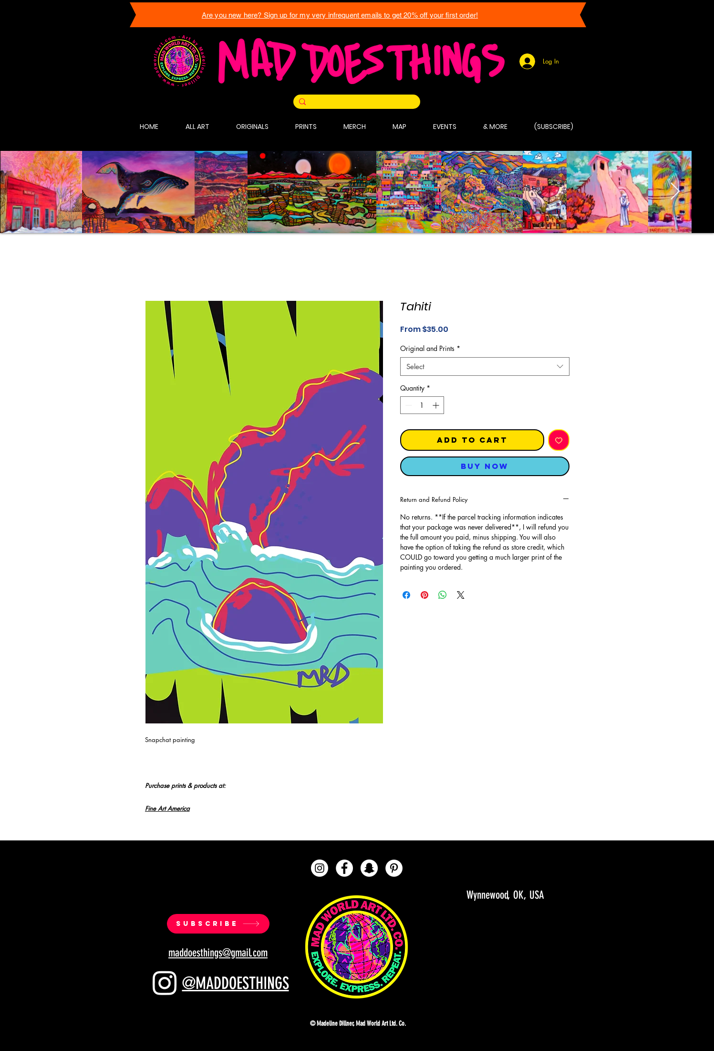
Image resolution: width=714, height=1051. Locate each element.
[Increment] (437, 405)
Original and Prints (430, 348)
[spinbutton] (422, 405)
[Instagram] (319, 868)
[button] (306, 126)
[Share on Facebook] (406, 595)
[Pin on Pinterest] (424, 595)
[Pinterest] (394, 868)
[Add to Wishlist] (558, 440)
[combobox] (484, 366)
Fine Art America (167, 808)
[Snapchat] (369, 868)
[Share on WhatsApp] (442, 595)
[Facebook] (344, 868)
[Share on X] (460, 595)
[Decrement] (408, 405)
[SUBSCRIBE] (218, 924)
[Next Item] (675, 191)
